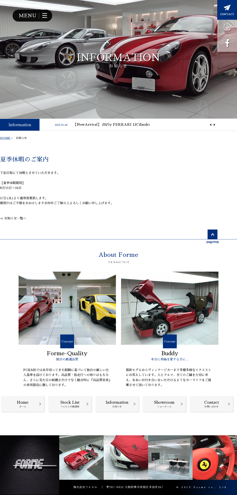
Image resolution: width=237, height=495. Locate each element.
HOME (5, 138)
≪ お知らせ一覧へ (13, 218)
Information (19, 125)
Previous (210, 125)
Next (214, 125)
